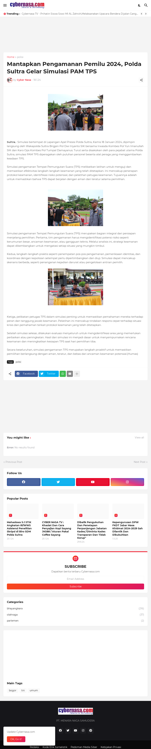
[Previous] (141, 13)
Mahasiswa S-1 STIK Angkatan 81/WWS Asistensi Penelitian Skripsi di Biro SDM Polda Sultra (19, 528)
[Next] (146, 13)
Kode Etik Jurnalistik (55, 747)
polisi (20, 57)
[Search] (146, 5)
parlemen (75, 621)
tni (23, 690)
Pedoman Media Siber (84, 747)
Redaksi (34, 747)
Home (10, 57)
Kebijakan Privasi (111, 747)
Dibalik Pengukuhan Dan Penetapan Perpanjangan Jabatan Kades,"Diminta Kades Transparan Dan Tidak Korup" (92, 530)
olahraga (75, 615)
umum (34, 690)
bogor (12, 690)
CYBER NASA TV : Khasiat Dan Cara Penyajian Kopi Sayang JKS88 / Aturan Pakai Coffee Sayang (56, 528)
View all (139, 437)
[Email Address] (75, 579)
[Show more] (77, 374)
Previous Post (14, 461)
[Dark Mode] (139, 5)
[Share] (141, 80)
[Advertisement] (75, 41)
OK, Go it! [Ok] (16, 739)
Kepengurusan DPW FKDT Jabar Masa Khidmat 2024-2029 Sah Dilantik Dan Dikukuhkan (127, 528)
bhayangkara (75, 608)
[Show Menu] (4, 5)
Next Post (139, 461)
